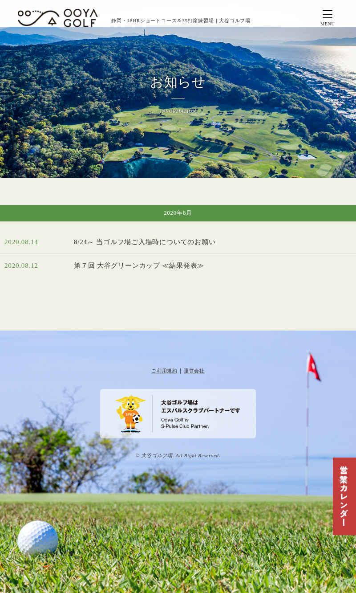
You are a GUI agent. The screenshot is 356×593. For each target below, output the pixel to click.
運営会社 (194, 370)
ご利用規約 (164, 370)
